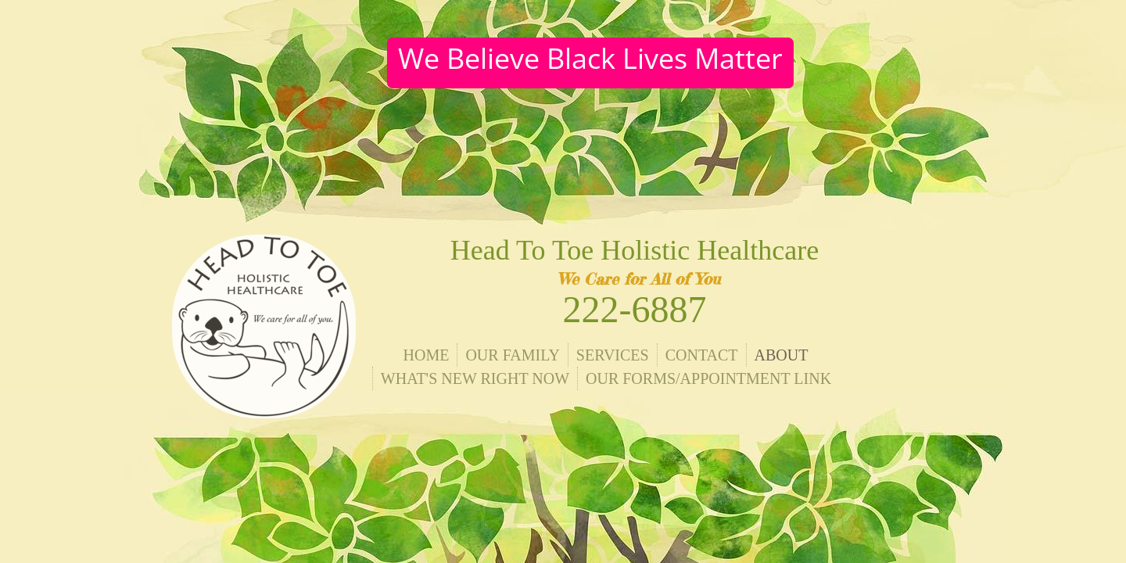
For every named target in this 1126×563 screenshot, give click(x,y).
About (782, 355)
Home (426, 355)
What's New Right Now (475, 378)
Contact (701, 355)
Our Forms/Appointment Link (708, 378)
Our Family (512, 355)
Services (612, 355)
